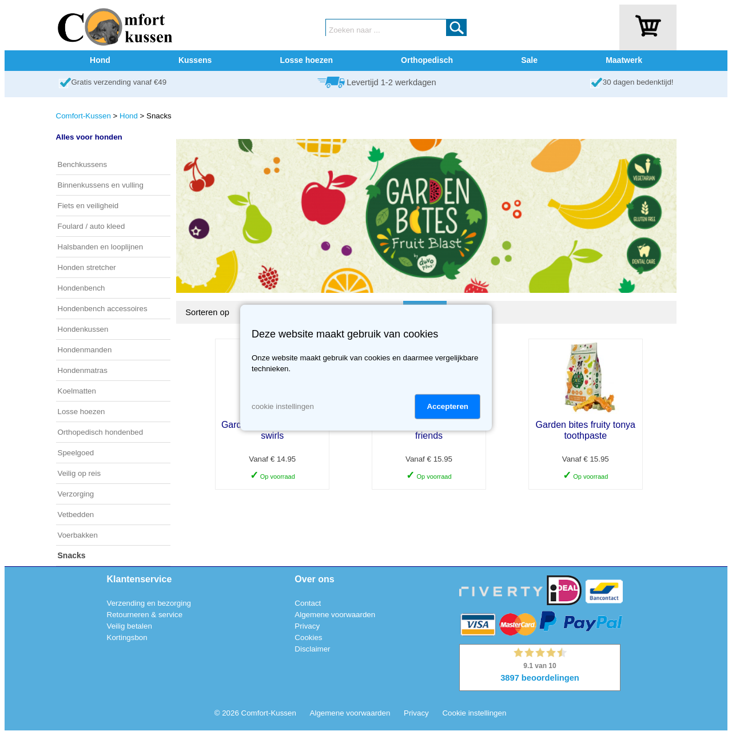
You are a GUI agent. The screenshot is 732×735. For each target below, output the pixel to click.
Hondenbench (81, 288)
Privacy (307, 626)
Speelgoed (76, 452)
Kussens (195, 60)
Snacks (72, 555)
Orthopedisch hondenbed (101, 432)
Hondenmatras (83, 370)
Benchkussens (83, 164)
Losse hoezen (306, 60)
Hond (100, 60)
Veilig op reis (79, 473)
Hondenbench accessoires (103, 308)
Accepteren (447, 406)
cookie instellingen (283, 406)
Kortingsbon (127, 637)
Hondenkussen (83, 329)
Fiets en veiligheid (88, 205)
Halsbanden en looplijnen (101, 247)
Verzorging (76, 494)
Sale (529, 60)
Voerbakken (78, 535)
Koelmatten (77, 391)
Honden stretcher (87, 267)
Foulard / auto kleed (91, 226)
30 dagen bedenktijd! (638, 82)
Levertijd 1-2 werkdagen (391, 82)
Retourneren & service (145, 614)
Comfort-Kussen (83, 116)
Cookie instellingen (474, 713)
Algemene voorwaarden (335, 614)
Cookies (308, 637)
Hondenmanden (85, 349)
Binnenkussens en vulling (101, 185)
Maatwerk (624, 60)
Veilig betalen (129, 626)
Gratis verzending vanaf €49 (119, 82)
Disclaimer (312, 649)
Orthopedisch (427, 60)
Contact (308, 603)
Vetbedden (76, 514)
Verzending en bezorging (149, 603)
